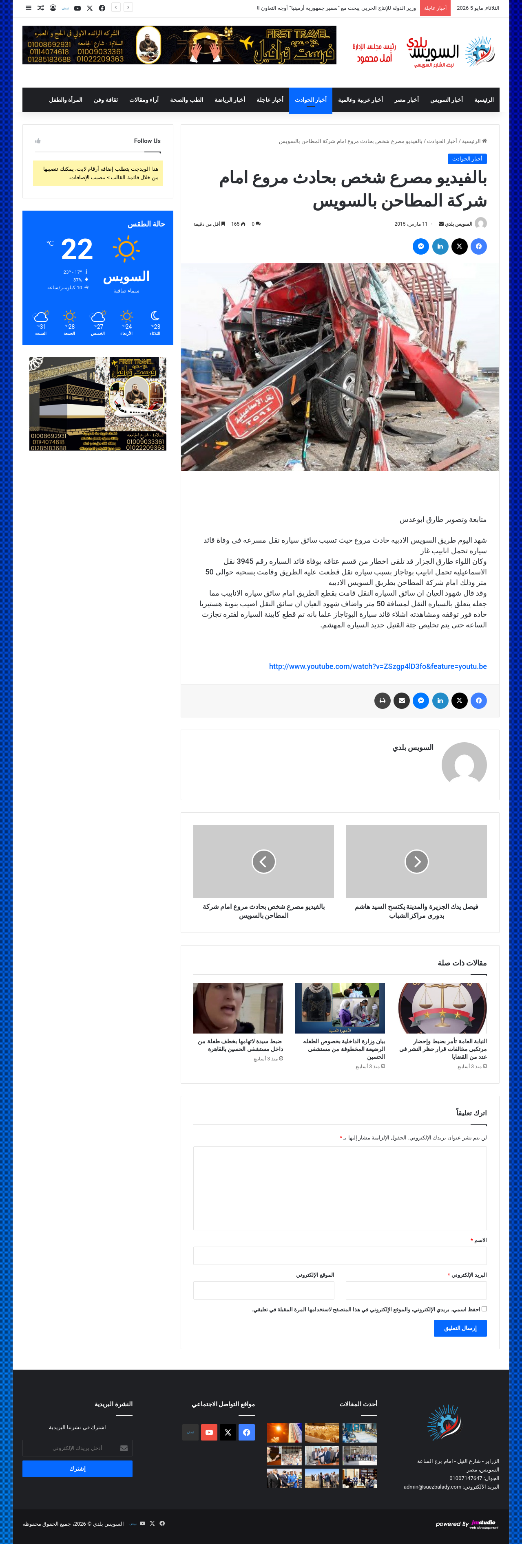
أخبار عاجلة (270, 100)
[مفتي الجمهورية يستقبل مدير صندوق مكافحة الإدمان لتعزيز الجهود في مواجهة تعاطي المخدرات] (360, 1478)
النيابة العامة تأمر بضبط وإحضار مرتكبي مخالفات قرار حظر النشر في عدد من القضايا (443, 1049)
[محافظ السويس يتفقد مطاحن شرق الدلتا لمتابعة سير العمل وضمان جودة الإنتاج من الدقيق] (322, 1455)
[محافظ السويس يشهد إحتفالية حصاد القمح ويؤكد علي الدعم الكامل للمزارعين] (322, 1478)
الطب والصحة (186, 100)
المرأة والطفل (65, 100)
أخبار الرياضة (230, 100)
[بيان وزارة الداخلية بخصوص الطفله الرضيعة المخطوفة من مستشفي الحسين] (340, 1008)
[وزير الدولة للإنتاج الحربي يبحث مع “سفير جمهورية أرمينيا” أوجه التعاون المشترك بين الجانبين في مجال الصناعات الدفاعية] (360, 1433)
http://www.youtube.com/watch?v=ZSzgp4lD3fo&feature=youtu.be (378, 666)
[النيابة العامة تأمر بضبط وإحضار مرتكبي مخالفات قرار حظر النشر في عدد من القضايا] (442, 1008)
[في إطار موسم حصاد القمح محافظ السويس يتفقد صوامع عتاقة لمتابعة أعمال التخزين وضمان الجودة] (360, 1455)
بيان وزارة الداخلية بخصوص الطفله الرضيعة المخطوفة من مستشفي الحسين (344, 1049)
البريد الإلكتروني (467, 1275)
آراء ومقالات (144, 100)
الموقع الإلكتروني (315, 1275)
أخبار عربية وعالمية (360, 100)
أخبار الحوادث (311, 100)
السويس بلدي (458, 224)
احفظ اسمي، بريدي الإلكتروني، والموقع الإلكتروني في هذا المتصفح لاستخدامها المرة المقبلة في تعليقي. (366, 1309)
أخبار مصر (406, 100)
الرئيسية (484, 100)
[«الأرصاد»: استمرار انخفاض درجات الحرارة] (284, 1433)
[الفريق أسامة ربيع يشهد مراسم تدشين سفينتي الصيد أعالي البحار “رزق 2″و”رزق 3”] (284, 1478)
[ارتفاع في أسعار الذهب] (322, 1433)
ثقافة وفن (105, 100)
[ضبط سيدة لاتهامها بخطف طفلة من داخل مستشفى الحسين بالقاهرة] (238, 1008)
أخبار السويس (446, 100)
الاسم (479, 1240)
